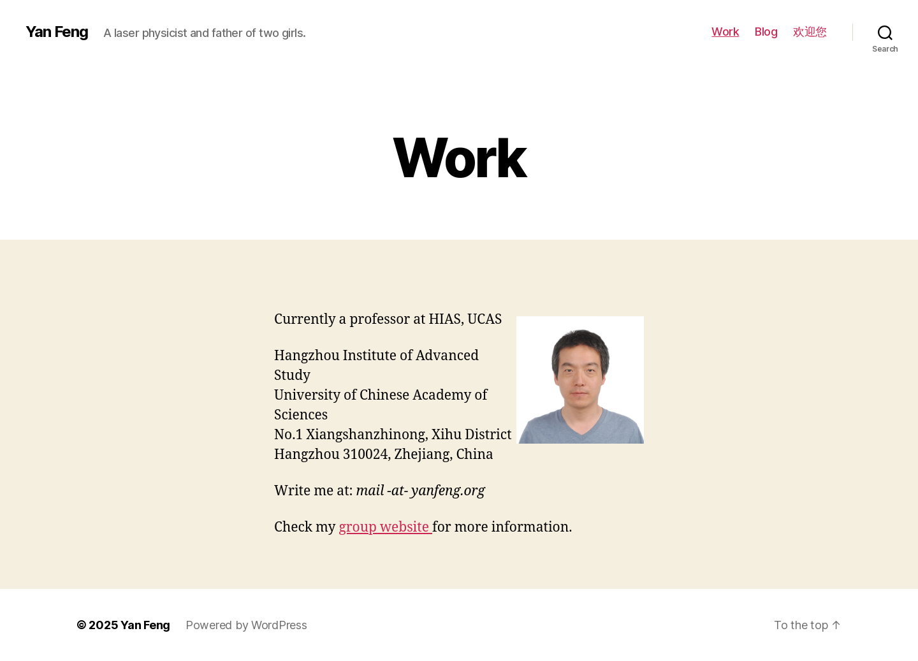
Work (725, 31)
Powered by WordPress (246, 625)
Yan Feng (57, 32)
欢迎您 (810, 31)
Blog (766, 31)
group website (385, 527)
